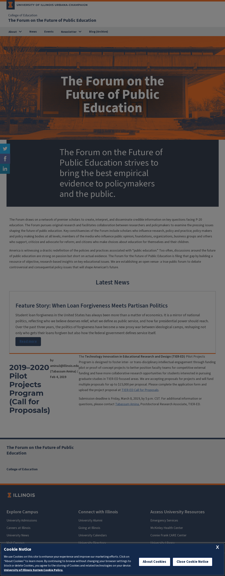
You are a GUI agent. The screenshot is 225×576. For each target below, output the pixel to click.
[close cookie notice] (217, 547)
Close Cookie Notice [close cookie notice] (193, 561)
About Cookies (154, 561)
